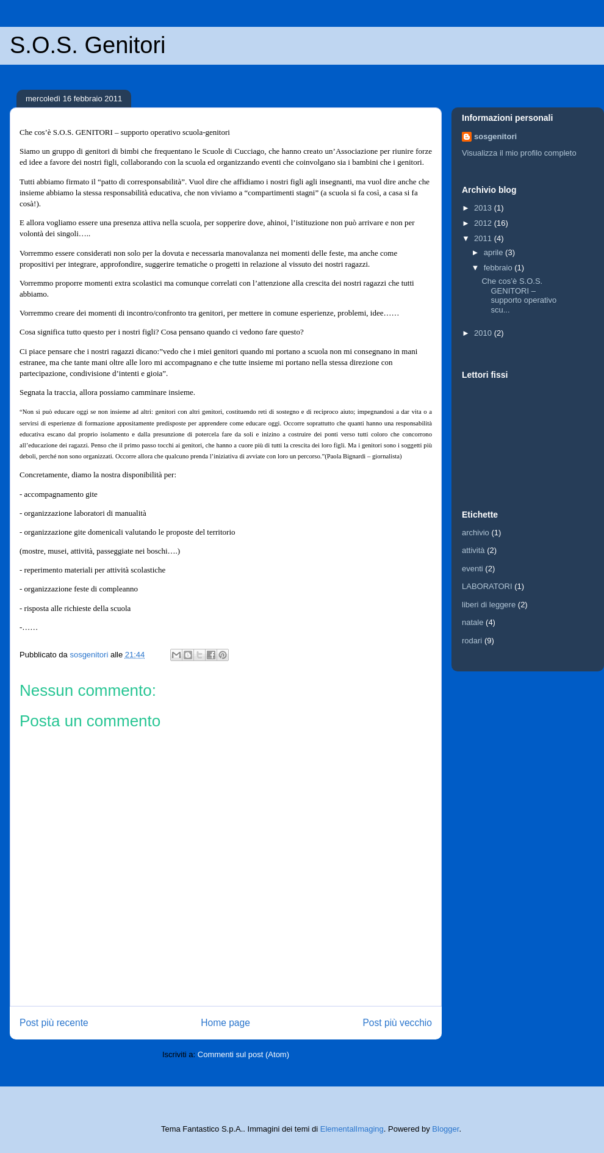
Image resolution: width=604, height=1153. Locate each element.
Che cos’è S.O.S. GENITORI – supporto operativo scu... (518, 295)
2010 (484, 333)
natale (472, 622)
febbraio (499, 267)
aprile (494, 252)
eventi (472, 568)
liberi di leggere (489, 604)
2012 (484, 223)
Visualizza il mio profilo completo (519, 152)
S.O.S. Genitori (88, 45)
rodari (472, 640)
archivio (475, 532)
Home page (225, 1022)
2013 (484, 207)
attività (473, 550)
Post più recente (54, 1022)
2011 (484, 238)
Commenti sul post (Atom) (243, 1054)
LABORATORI (487, 586)
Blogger (445, 1128)
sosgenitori (495, 136)
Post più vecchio (397, 1022)
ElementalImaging (352, 1128)
